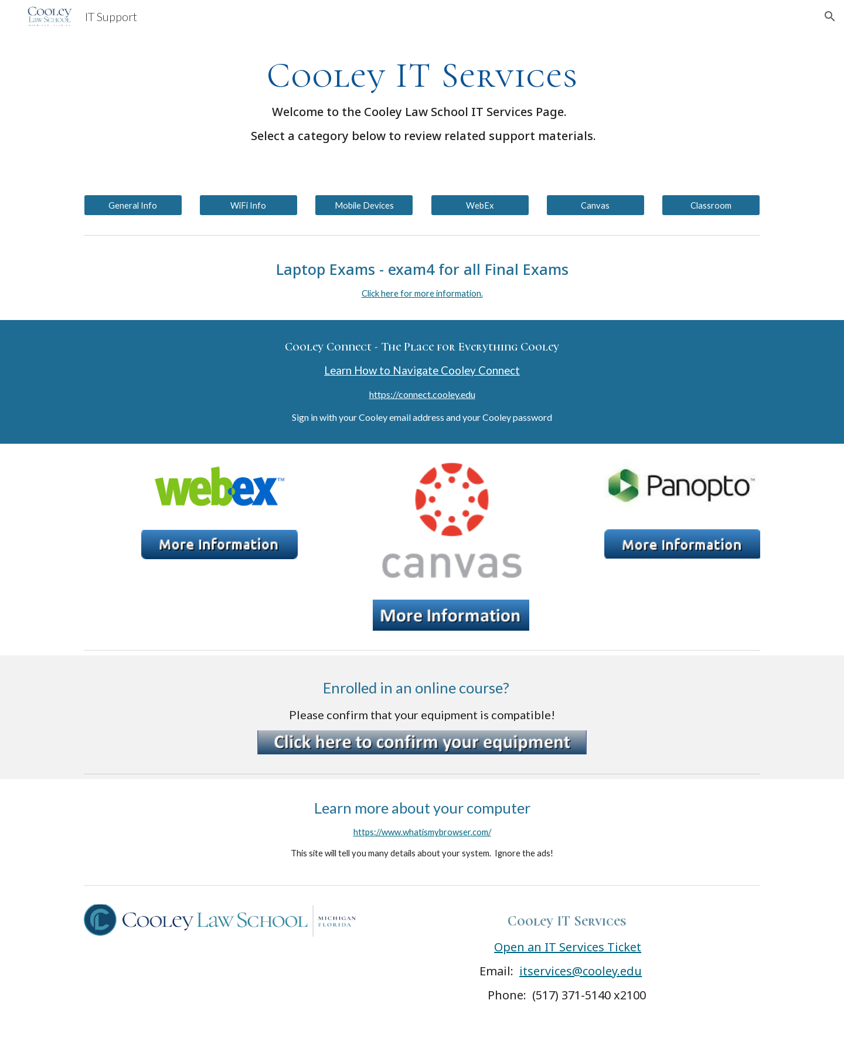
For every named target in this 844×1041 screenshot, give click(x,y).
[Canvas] (595, 205)
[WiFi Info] (248, 205)
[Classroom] (711, 205)
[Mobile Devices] (364, 205)
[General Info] (133, 205)
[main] (422, 98)
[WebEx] (480, 205)
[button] (830, 16)
